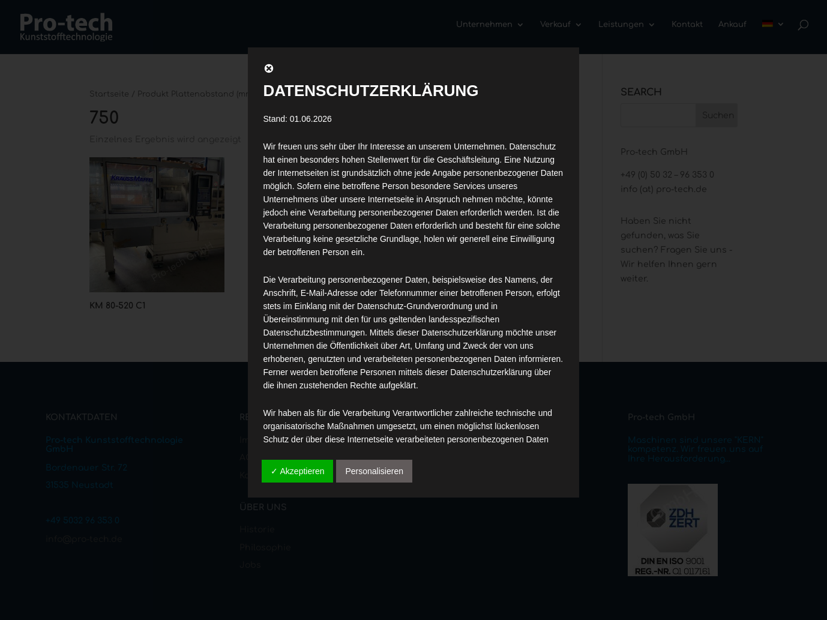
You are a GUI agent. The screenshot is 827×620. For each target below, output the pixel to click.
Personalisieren (374, 471)
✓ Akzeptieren (297, 471)
